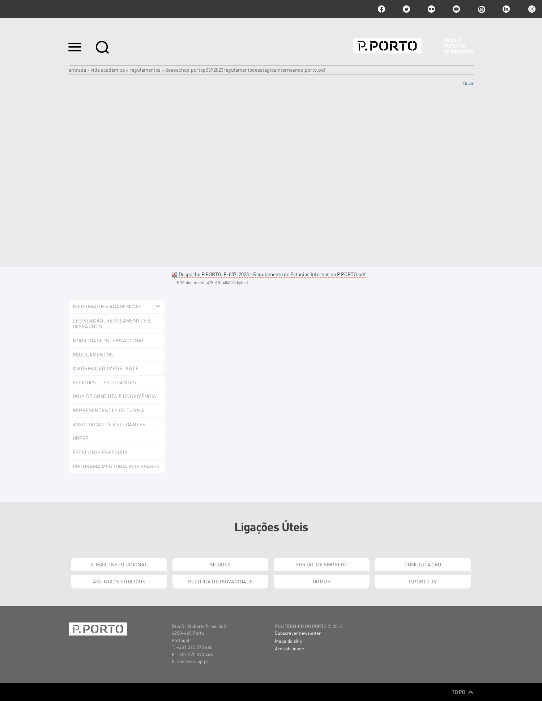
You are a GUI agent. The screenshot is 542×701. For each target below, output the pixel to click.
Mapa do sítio (288, 641)
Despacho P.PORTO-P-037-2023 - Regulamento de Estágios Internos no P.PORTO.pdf (269, 274)
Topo (463, 692)
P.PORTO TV (423, 581)
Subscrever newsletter (298, 633)
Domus (321, 581)
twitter (406, 9)
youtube (456, 9)
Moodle (220, 564)
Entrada (77, 69)
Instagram (531, 9)
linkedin (506, 9)
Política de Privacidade (220, 581)
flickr (431, 9)
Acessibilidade (289, 648)
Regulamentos (145, 69)
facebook (381, 9)
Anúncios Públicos (119, 581)
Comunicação (422, 564)
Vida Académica (108, 69)
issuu (481, 9)
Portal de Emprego (321, 564)
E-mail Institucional (119, 564)
